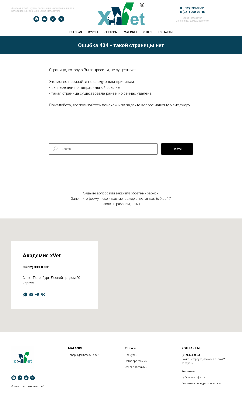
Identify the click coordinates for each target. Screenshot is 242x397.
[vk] (53, 20)
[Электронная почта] (44, 20)
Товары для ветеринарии (83, 354)
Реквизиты (188, 371)
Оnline (128, 361)
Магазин (130, 32)
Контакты (165, 32)
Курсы (93, 32)
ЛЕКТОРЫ (111, 32)
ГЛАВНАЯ (75, 32)
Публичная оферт (192, 377)
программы (140, 361)
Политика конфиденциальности (202, 383)
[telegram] (61, 20)
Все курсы (131, 354)
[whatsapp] (36, 20)
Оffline (128, 366)
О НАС (147, 32)
